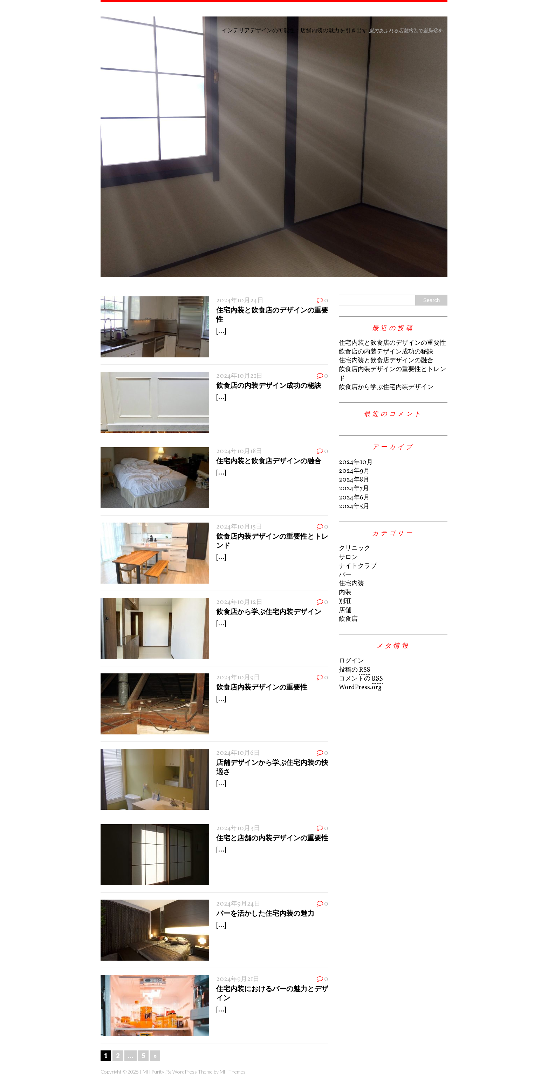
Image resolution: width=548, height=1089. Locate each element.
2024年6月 (354, 497)
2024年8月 (354, 480)
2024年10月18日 (239, 451)
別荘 (345, 601)
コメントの (361, 679)
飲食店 (348, 619)
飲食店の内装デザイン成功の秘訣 (268, 385)
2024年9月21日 (237, 979)
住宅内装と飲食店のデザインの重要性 (392, 343)
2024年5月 (354, 506)
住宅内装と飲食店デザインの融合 (268, 460)
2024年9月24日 (238, 904)
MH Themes (233, 1072)
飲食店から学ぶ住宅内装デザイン (268, 611)
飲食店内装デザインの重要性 (261, 687)
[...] (221, 331)
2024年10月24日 (239, 300)
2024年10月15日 (239, 527)
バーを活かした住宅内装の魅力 (265, 913)
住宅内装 (351, 583)
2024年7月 (354, 488)
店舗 (345, 610)
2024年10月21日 (239, 376)
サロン (348, 557)
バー (345, 575)
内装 (345, 592)
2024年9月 (354, 471)
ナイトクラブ (358, 566)
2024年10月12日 (239, 602)
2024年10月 (356, 462)
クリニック (354, 548)
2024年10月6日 (238, 753)
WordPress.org (360, 687)
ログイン (351, 661)
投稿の (354, 670)
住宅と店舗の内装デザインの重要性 (272, 837)
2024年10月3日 (238, 828)
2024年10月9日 (238, 677)
